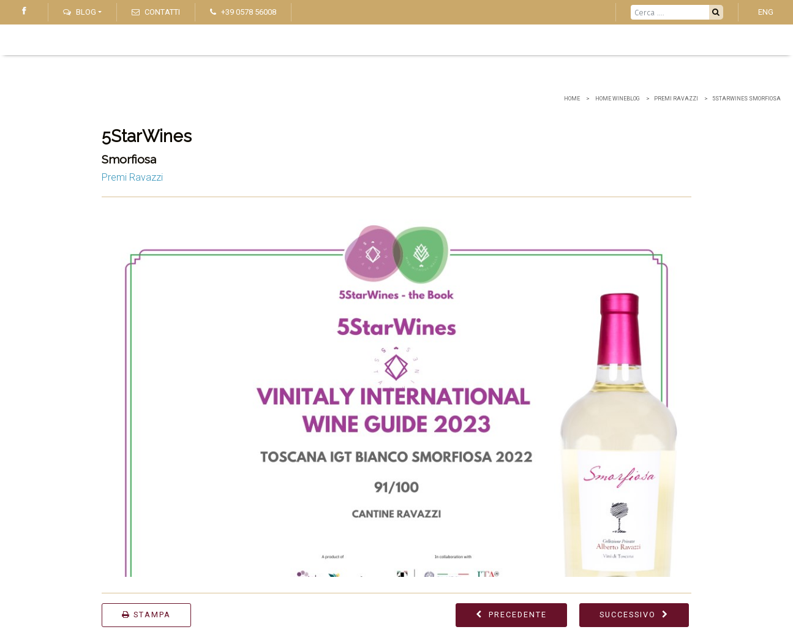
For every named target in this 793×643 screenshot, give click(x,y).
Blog (79, 12)
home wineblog (617, 99)
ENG (765, 12)
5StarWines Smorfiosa (746, 99)
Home (572, 99)
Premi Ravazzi (676, 99)
